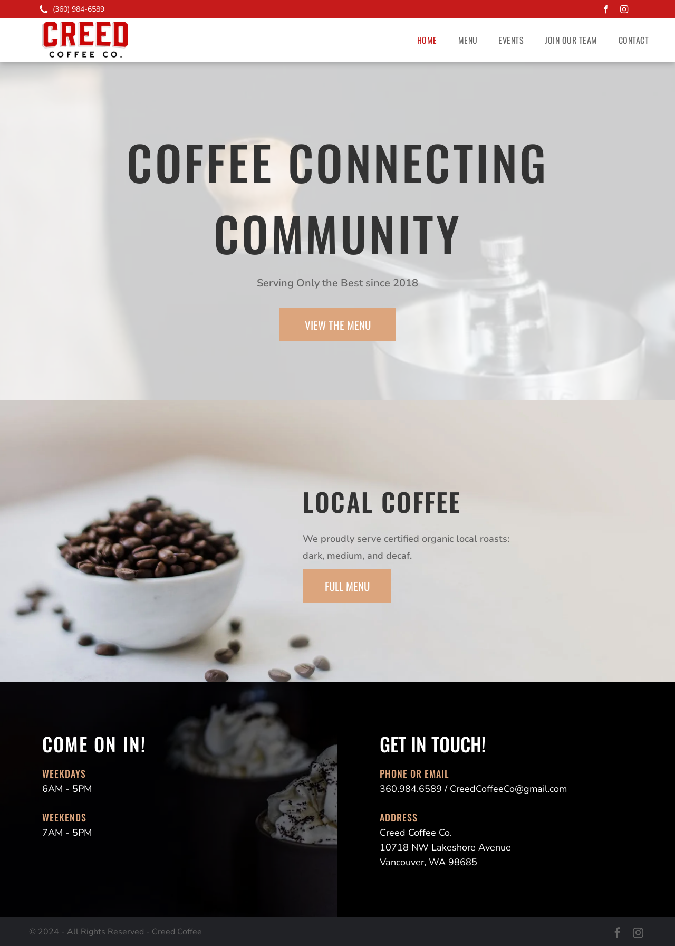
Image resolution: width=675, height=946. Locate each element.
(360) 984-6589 (78, 9)
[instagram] (624, 10)
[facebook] (606, 10)
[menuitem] (427, 40)
